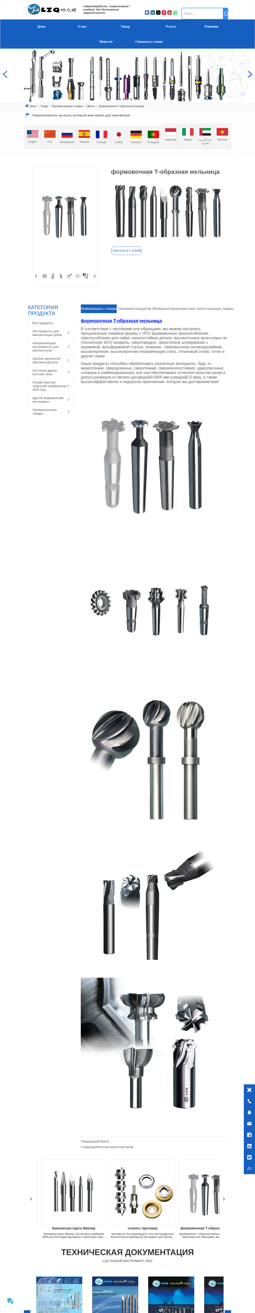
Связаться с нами (149, 41)
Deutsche (136, 142)
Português (153, 142)
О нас (82, 26)
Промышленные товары (67, 106)
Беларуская (67, 142)
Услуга (170, 26)
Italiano (188, 139)
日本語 (119, 142)
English (32, 141)
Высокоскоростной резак (116, 1147)
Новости (106, 41)
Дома (41, 26)
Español (84, 141)
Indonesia (170, 139)
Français (102, 142)
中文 (49, 141)
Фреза (91, 106)
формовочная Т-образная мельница (121, 106)
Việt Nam (222, 139)
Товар (125, 26)
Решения (211, 26)
